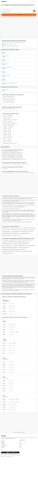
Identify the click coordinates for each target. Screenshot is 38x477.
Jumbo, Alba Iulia (4, 241)
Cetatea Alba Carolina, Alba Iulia (7, 243)
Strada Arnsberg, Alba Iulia (12, 241)
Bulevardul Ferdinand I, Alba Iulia (24, 243)
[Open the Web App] (16, 452)
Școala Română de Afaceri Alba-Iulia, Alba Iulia (19, 245)
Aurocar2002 (31, 231)
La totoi (19, 235)
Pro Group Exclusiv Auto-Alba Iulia (24, 233)
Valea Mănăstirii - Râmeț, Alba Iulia (22, 241)
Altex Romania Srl (19, 227)
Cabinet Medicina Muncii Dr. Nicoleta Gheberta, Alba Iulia (11, 249)
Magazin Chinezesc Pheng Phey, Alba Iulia (8, 251)
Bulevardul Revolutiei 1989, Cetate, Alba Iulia (16, 239)
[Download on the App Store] (10, 452)
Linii (20, 441)
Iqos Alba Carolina (13, 227)
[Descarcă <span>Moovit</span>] (33, 1)
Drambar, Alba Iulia (19, 251)
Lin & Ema (12, 229)
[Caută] (19, 15)
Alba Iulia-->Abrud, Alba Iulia (28, 239)
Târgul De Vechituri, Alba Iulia (27, 251)
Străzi (20, 444)
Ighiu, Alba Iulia (23, 249)
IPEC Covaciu (17, 229)
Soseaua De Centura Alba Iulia (6, 235)
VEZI (13, 96)
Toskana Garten (14, 235)
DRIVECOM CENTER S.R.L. (6, 231)
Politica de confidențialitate (11, 454)
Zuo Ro (3, 229)
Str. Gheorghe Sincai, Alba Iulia (7, 245)
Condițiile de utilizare (4, 454)
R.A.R (6, 229)
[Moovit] (3, 1)
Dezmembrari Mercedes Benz (15, 231)
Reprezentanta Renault (24, 231)
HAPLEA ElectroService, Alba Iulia (24, 247)
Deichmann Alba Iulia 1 (5, 227)
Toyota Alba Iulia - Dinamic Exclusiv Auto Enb (27, 229)
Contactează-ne (18, 454)
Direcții (20, 447)
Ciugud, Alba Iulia (15, 243)
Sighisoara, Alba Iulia (5, 239)
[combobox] (19, 10)
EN (2, 449)
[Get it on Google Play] (4, 452)
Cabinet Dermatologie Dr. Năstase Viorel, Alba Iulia (10, 247)
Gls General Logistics (26, 227)
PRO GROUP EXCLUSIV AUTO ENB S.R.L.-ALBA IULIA (10, 233)
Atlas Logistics (32, 227)
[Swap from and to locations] (34, 11)
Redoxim (9, 229)
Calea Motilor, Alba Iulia (31, 245)
